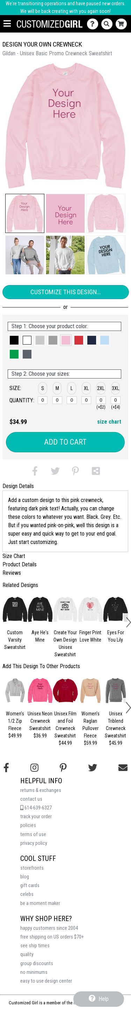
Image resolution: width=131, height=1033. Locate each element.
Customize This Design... (65, 292)
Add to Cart (65, 442)
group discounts (36, 964)
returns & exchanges (40, 790)
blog (24, 877)
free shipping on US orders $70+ (52, 937)
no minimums (34, 972)
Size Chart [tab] (13, 556)
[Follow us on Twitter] (92, 768)
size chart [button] (109, 421)
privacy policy (33, 843)
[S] (43, 400)
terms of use (33, 834)
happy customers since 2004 (49, 928)
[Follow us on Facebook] (6, 768)
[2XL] (101, 400)
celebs (27, 894)
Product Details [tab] (19, 564)
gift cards (29, 886)
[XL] (86, 400)
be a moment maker (40, 903)
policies (28, 825)
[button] (25, 213)
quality (27, 954)
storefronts (32, 868)
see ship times (35, 946)
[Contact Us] (94, 24)
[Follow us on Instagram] (34, 768)
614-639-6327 (36, 808)
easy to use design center (46, 981)
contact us (31, 799)
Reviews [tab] (11, 572)
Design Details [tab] (18, 486)
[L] (72, 400)
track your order (36, 817)
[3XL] (116, 400)
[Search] (108, 24)
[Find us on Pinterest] (63, 768)
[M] (57, 400)
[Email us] (123, 768)
